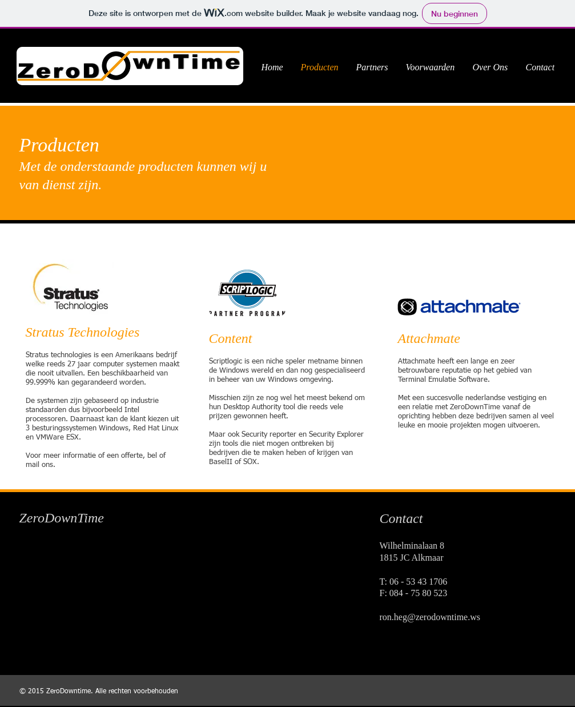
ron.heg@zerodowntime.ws (430, 617)
